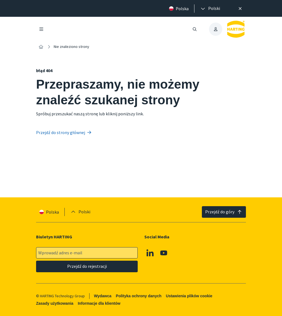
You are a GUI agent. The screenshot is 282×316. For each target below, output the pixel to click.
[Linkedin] (150, 253)
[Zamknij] (240, 8)
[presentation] (210, 8)
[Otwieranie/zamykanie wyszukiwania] (194, 29)
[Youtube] (164, 253)
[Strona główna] (41, 47)
